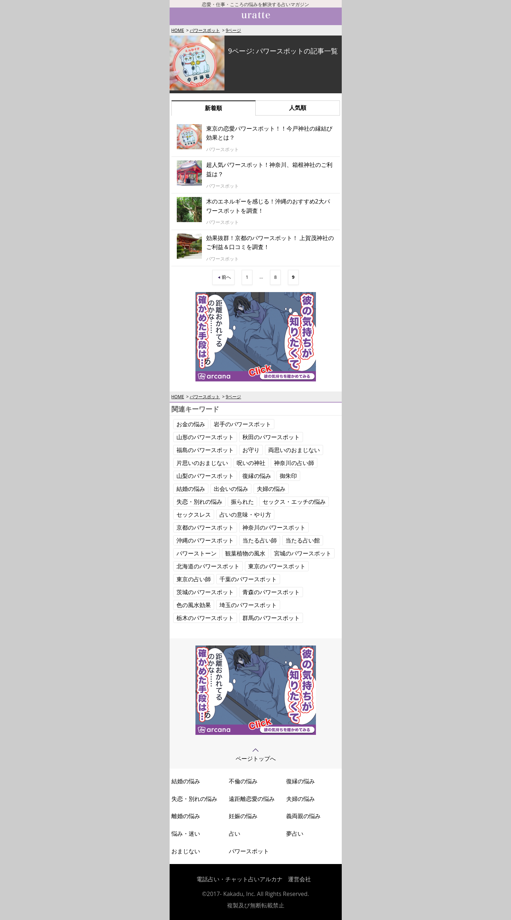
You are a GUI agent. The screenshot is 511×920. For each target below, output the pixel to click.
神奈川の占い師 (294, 463)
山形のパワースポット (205, 437)
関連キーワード (195, 409)
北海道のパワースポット (208, 566)
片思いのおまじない (202, 463)
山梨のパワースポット (205, 476)
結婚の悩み (190, 489)
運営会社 (299, 879)
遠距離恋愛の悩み (252, 799)
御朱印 (288, 476)
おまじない (185, 851)
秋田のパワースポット (271, 437)
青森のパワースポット (271, 592)
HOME (177, 30)
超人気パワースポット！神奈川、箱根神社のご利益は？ (269, 169)
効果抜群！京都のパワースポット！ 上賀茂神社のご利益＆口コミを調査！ (270, 242)
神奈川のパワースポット (274, 527)
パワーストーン (196, 553)
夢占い (294, 833)
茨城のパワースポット (205, 592)
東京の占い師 (193, 579)
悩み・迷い (185, 833)
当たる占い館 (302, 540)
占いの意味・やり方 (245, 514)
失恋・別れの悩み (199, 502)
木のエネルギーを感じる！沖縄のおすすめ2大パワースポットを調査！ (268, 206)
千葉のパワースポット (248, 579)
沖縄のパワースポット (205, 540)
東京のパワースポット (277, 566)
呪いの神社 (251, 463)
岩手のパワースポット (242, 424)
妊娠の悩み (243, 816)
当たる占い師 (259, 540)
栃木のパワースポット (205, 618)
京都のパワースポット (205, 527)
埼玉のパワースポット (248, 605)
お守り (251, 450)
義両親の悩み (303, 816)
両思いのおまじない (294, 450)
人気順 (297, 108)
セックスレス (193, 514)
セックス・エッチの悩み (294, 502)
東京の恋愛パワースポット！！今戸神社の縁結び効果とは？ (269, 133)
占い (234, 833)
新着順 (213, 108)
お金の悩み (190, 424)
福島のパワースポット (205, 450)
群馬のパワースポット (271, 618)
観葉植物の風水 (245, 553)
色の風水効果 (193, 605)
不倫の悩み (243, 781)
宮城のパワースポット (302, 553)
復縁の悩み (256, 476)
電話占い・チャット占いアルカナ (240, 879)
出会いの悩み (231, 489)
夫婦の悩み (271, 489)
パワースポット (205, 30)
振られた (242, 502)
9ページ (233, 30)
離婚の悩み (185, 816)
